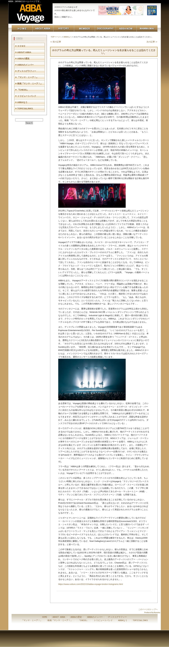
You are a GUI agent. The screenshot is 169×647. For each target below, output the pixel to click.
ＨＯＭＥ (21, 46)
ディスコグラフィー (26, 71)
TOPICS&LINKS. (25, 108)
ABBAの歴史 (23, 58)
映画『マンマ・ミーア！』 (29, 83)
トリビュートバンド (26, 96)
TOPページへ (56, 37)
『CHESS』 (23, 90)
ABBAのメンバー (25, 65)
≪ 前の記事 (55, 42)
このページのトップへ (148, 609)
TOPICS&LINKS (140, 620)
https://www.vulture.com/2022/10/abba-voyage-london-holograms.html (90, 584)
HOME (44, 617)
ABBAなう (67, 37)
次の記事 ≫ (152, 42)
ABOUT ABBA (24, 52)
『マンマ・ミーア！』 (27, 77)
